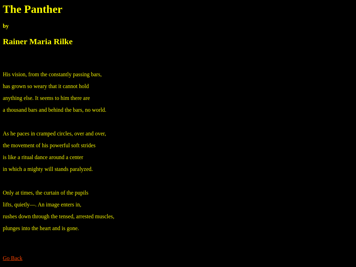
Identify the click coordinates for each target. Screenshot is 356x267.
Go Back (12, 258)
